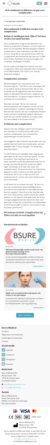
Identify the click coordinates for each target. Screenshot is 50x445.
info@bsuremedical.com (15, 384)
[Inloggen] (39, 3)
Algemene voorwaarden (12, 335)
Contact (5, 331)
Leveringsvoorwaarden (12, 338)
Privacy (5, 341)
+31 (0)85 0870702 (12, 388)
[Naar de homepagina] (13, 3)
